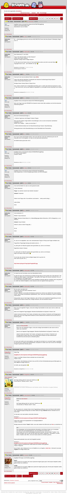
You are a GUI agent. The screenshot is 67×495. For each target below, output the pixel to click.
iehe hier (48, 448)
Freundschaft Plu (46, 492)
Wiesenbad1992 (24, 325)
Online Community (62, 492)
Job (40, 493)
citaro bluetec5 (24, 398)
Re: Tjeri (24, 36)
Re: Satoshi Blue (30, 21)
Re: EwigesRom (26, 374)
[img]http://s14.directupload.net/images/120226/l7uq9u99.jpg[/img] (30, 418)
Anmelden (18, 11)
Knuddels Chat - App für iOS (29, 492)
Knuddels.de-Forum (9, 14)
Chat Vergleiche (29, 493)
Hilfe (38, 12)
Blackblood (12, 480)
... (44, 18)
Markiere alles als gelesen (10, 482)
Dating (56, 492)
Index (19, 476)
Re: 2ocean (25, 455)
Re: (24, 74)
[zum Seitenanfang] (8, 34)
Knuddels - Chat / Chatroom (54, 482)
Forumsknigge (43, 12)
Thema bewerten (17, 18)
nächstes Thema (27, 476)
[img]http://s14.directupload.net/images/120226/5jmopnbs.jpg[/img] (30, 443)
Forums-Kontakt (44, 482)
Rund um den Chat (18, 14)
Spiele (52, 492)
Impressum (35, 493)
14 (49, 18)
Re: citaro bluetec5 (26, 395)
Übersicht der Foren (25, 12)
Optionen (8, 18)
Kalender (34, 12)
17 (57, 18)
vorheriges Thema (10, 476)
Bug (24, 14)
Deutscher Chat (4, 492)
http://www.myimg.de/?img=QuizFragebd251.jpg (26, 263)
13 (47, 18)
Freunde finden (38, 492)
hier (53, 424)
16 (54, 18)
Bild (37, 77)
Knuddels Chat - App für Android (15, 492)
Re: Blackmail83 (26, 51)
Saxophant (17, 480)
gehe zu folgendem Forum (33, 480)
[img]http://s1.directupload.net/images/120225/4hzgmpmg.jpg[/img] (30, 354)
